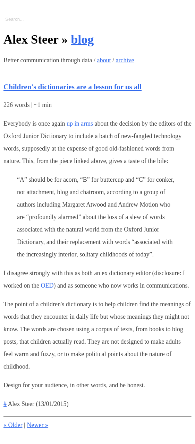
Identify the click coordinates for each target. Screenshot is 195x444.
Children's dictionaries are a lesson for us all (72, 87)
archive (125, 60)
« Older (12, 425)
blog (82, 39)
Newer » (37, 425)
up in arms (80, 123)
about (104, 60)
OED (47, 285)
